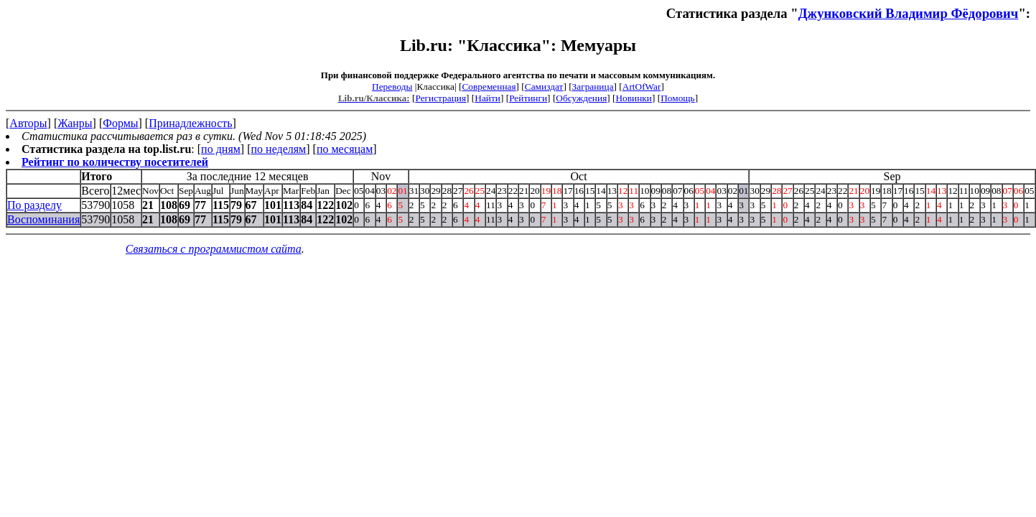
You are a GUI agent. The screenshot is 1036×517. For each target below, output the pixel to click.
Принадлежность (190, 123)
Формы (120, 123)
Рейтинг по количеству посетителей (115, 162)
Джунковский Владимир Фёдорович (908, 13)
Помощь (677, 98)
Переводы (392, 86)
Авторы (28, 123)
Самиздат (544, 86)
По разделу (34, 205)
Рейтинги (528, 98)
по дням (221, 149)
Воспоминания (43, 219)
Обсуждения (581, 98)
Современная (488, 86)
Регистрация (440, 98)
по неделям (279, 149)
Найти (487, 98)
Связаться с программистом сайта (214, 249)
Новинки (633, 98)
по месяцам (345, 149)
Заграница (593, 86)
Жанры (74, 123)
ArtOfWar (641, 86)
